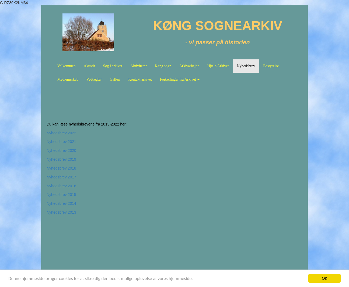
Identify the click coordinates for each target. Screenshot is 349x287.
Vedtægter (94, 79)
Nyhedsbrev (246, 66)
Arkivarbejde (189, 66)
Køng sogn (163, 66)
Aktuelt (89, 66)
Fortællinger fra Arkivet (180, 79)
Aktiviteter (138, 66)
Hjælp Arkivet (218, 66)
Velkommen (66, 66)
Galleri (115, 79)
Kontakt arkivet (140, 79)
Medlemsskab (67, 79)
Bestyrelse (271, 66)
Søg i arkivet (113, 66)
